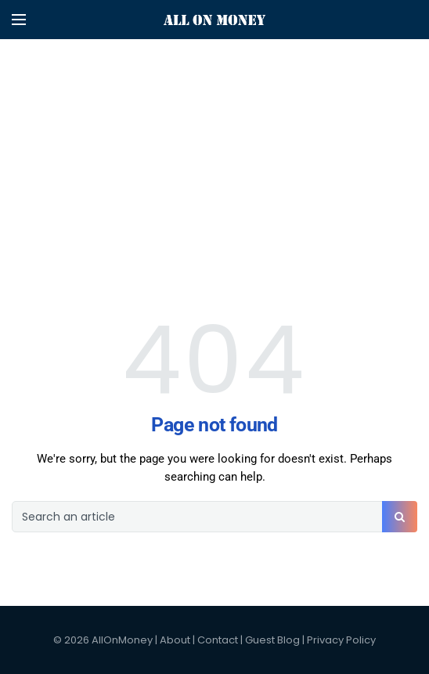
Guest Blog (272, 640)
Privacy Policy (341, 640)
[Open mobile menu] (19, 19)
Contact (217, 640)
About (175, 640)
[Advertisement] (214, 109)
